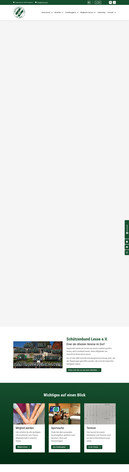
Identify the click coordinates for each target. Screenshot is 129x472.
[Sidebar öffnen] (114, 2)
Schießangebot (70, 12)
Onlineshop (102, 12)
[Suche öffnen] (110, 2)
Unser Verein (46, 12)
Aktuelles (57, 12)
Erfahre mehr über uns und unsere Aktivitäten (82, 370)
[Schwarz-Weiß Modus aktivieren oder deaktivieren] (88, 2)
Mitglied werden (22, 447)
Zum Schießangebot (59, 447)
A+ (99, 2)
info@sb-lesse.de (42, 2)
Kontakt (111, 12)
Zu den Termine (93, 447)
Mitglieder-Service (86, 12)
